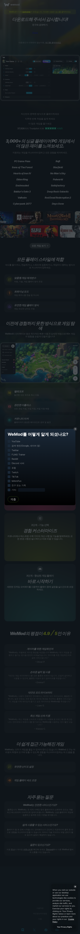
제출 (13, 499)
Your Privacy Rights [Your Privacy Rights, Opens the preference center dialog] (64, 927)
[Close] (75, 886)
